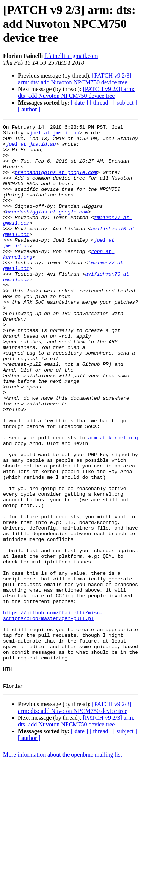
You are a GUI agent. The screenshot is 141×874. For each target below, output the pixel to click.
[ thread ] (100, 102)
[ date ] (79, 102)
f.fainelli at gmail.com (71, 56)
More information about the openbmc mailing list (62, 867)
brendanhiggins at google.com (56, 182)
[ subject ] (125, 102)
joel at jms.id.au (54, 134)
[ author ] (29, 109)
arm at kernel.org (113, 500)
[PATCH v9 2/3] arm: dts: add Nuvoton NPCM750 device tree (75, 78)
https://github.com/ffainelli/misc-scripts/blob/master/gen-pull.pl (53, 714)
